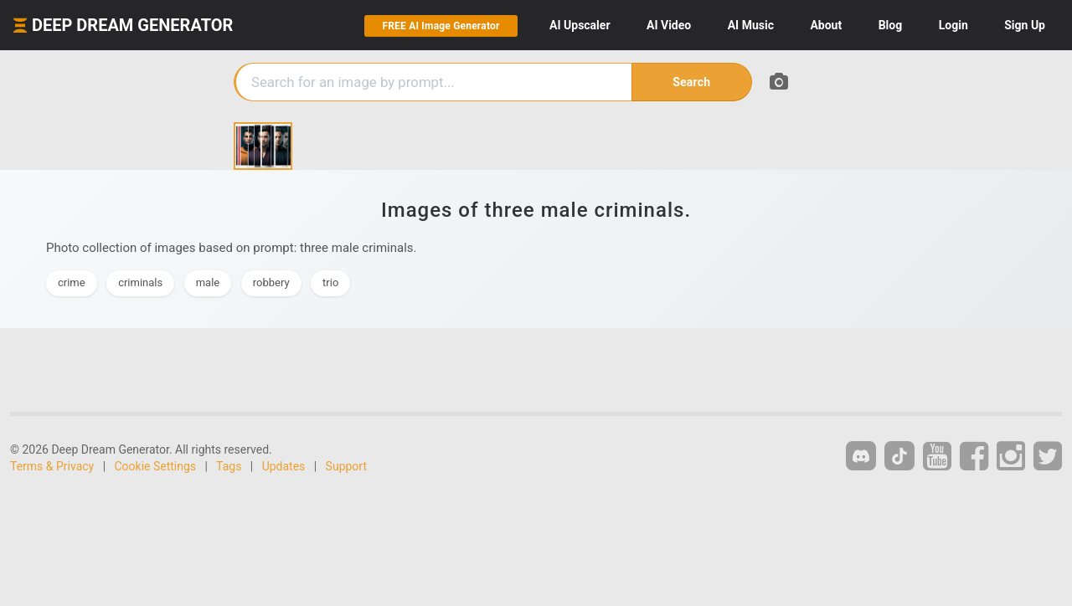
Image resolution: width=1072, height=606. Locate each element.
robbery (271, 282)
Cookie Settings (156, 466)
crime (71, 282)
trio (330, 282)
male (208, 282)
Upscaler (579, 25)
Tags (228, 466)
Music (751, 25)
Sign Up (1024, 25)
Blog (891, 25)
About (826, 25)
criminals (140, 282)
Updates (284, 466)
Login (953, 25)
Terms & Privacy (52, 466)
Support (346, 466)
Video (669, 25)
